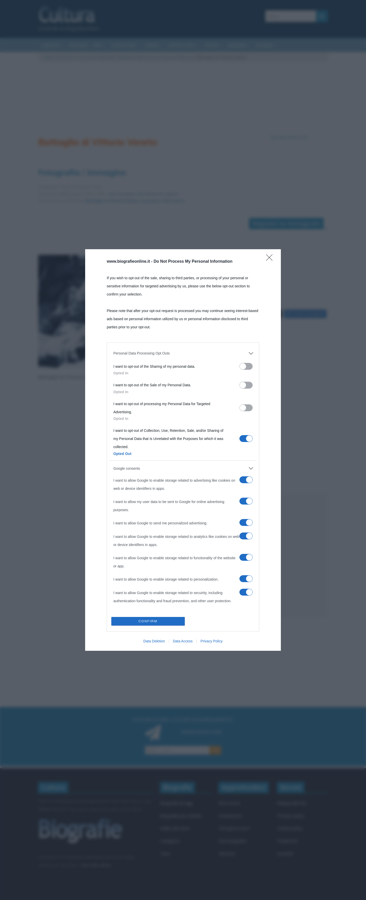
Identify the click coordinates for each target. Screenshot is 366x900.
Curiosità (50, 45)
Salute (211, 45)
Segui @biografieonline (288, 137)
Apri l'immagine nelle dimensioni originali (143, 193)
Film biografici (233, 841)
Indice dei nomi (174, 828)
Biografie (237, 45)
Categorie (170, 841)
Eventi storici (182, 45)
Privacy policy (290, 815)
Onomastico (230, 815)
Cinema (152, 45)
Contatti (285, 853)
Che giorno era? (234, 828)
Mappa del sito (292, 803)
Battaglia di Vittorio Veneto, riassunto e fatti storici (156, 57)
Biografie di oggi (176, 803)
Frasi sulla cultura (95, 865)
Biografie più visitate (181, 815)
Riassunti (78, 45)
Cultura (48, 57)
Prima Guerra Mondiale (97, 57)
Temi (165, 853)
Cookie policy (290, 828)
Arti (97, 45)
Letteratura (123, 45)
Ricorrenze (229, 803)
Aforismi (264, 45)
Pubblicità (287, 841)
